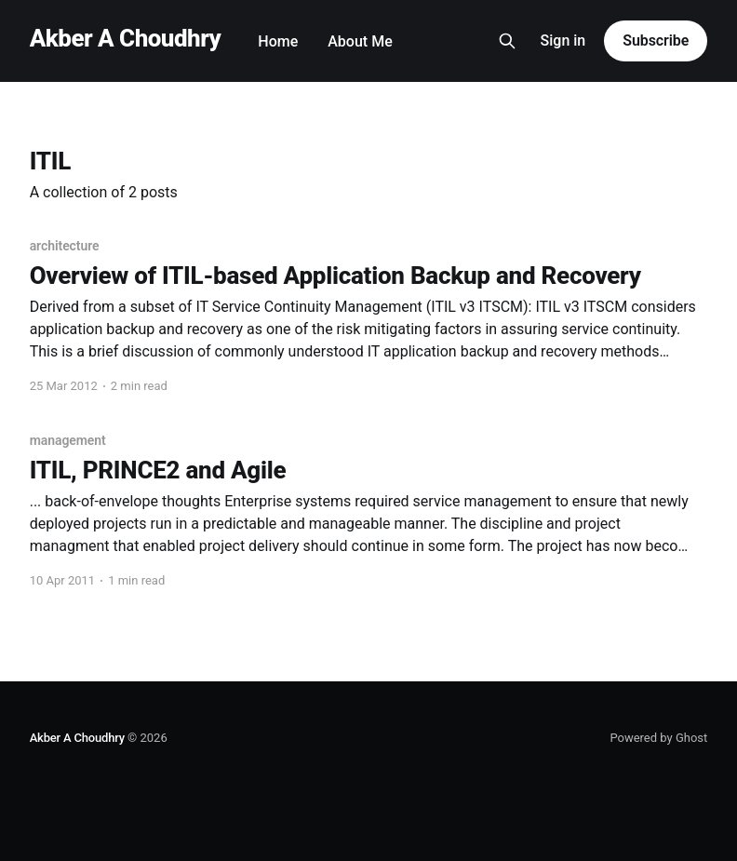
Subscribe (656, 40)
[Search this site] (507, 41)
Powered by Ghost (658, 738)
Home (278, 41)
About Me (360, 41)
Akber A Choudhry (125, 38)
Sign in (563, 40)
